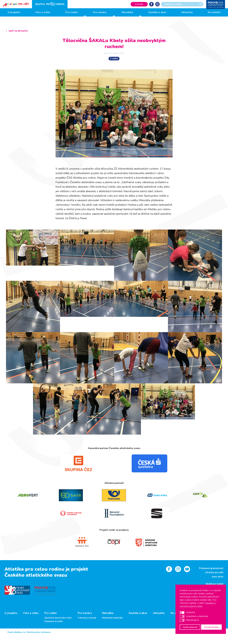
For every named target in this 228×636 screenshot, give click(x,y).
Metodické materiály (112, 618)
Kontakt (139, 4)
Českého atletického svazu (36, 575)
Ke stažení (214, 12)
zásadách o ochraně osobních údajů (198, 605)
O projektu (14, 12)
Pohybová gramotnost (211, 568)
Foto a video (42, 12)
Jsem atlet (217, 576)
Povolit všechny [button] (211, 627)
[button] (182, 612)
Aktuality (187, 12)
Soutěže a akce (157, 12)
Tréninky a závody (87, 618)
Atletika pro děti (214, 572)
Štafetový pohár (214, 583)
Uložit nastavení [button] (190, 627)
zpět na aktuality (18, 30)
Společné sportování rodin (58, 618)
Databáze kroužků (53, 621)
